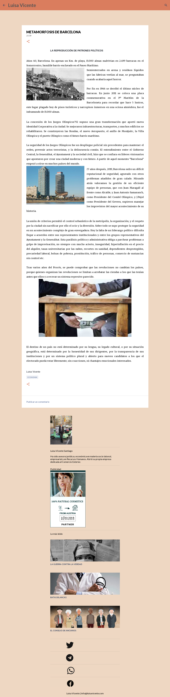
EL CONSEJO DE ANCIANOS (63, 630)
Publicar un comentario (37, 401)
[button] (28, 42)
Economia (32, 377)
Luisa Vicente (22, 5)
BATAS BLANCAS (58, 597)
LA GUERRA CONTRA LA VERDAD (66, 564)
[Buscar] (40, 5)
